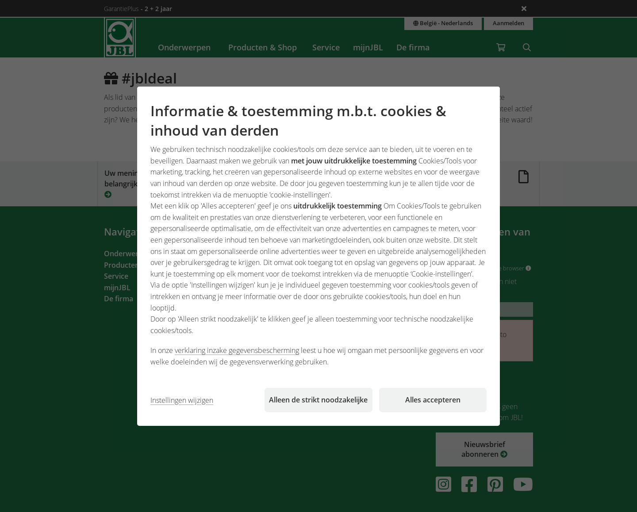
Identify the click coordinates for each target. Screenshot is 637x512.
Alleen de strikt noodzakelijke (318, 400)
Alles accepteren (432, 400)
